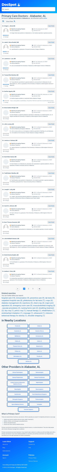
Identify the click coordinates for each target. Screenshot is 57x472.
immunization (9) (22, 298)
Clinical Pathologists (17, 372)
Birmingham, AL (17, 356)
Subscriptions (6, 451)
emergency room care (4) (22, 306)
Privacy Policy (32, 458)
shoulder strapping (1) (36, 316)
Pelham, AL (17, 351)
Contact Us (31, 444)
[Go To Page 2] (28, 289)
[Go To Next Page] (39, 288)
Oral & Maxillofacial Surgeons (39, 394)
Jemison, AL (28, 361)
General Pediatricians (17, 377)
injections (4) (27, 303)
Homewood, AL (39, 336)
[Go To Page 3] (33, 289)
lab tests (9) (50, 298)
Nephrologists (39, 382)
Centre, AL (39, 351)
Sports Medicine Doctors (18, 404)
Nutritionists (18, 394)
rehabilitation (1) (48, 311)
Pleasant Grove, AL (17, 346)
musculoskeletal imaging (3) (44, 306)
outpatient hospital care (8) (12, 300)
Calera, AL (39, 341)
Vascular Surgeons (28, 409)
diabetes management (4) (12, 303)
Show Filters (10, 21)
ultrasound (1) (39, 313)
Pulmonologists (39, 399)
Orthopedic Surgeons (17, 399)
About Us (5, 444)
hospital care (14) (8, 298)
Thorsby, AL (39, 356)
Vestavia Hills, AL (39, 331)
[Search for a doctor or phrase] (28, 9)
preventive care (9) (37, 298)
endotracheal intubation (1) (12, 313)
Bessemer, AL (39, 346)
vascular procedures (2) (11, 308)
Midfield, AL (17, 336)
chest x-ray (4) (39, 303)
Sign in (4, 458)
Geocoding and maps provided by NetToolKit (15, 464)
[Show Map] (3, 21)
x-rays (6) (49, 300)
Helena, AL (17, 341)
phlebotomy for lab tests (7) (34, 300)
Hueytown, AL (17, 331)
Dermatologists (39, 372)
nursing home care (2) (29, 308)
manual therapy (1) (34, 311)
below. (45, 18)
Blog (4, 447)
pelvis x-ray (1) (20, 311)
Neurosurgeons (39, 389)
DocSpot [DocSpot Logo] (11, 4)
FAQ (29, 447)
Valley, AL (39, 326)
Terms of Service (33, 461)
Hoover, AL (17, 326)
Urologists (39, 404)
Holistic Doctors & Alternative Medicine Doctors (17, 383)
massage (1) (28, 313)
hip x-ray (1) (9, 311)
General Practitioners (39, 377)
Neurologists (17, 389)
